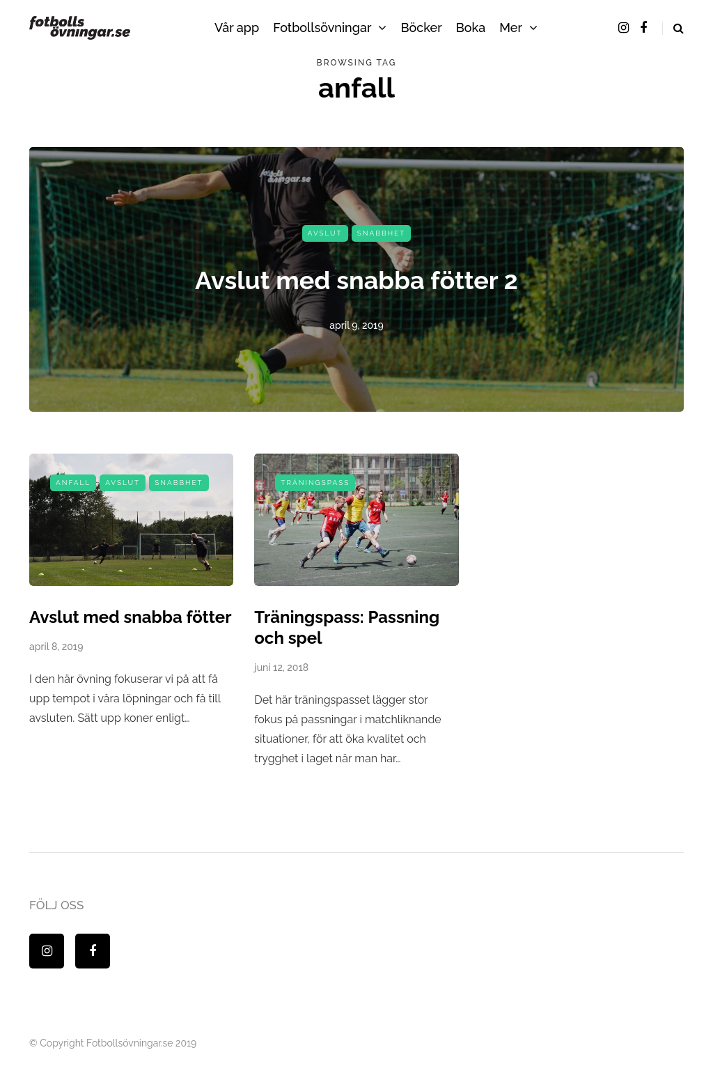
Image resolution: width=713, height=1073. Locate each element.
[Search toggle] (673, 28)
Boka (471, 27)
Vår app (236, 27)
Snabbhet (381, 233)
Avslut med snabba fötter (130, 617)
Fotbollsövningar (322, 27)
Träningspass (315, 482)
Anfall (73, 482)
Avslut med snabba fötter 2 (356, 280)
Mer (510, 27)
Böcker (420, 27)
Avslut (325, 233)
